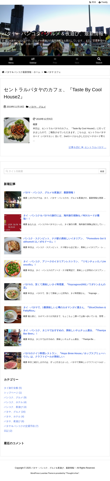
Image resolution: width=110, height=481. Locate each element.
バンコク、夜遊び (15, 407)
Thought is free (72, 473)
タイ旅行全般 (13, 388)
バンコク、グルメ (15, 397)
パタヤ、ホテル (14, 416)
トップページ (13, 392)
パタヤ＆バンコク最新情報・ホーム (22, 72)
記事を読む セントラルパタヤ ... (87, 147)
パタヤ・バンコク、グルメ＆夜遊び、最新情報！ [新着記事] (49, 192)
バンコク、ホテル (15, 402)
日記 (8, 430)
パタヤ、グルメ (37, 106)
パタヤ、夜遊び (14, 421)
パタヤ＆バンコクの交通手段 (21, 426)
